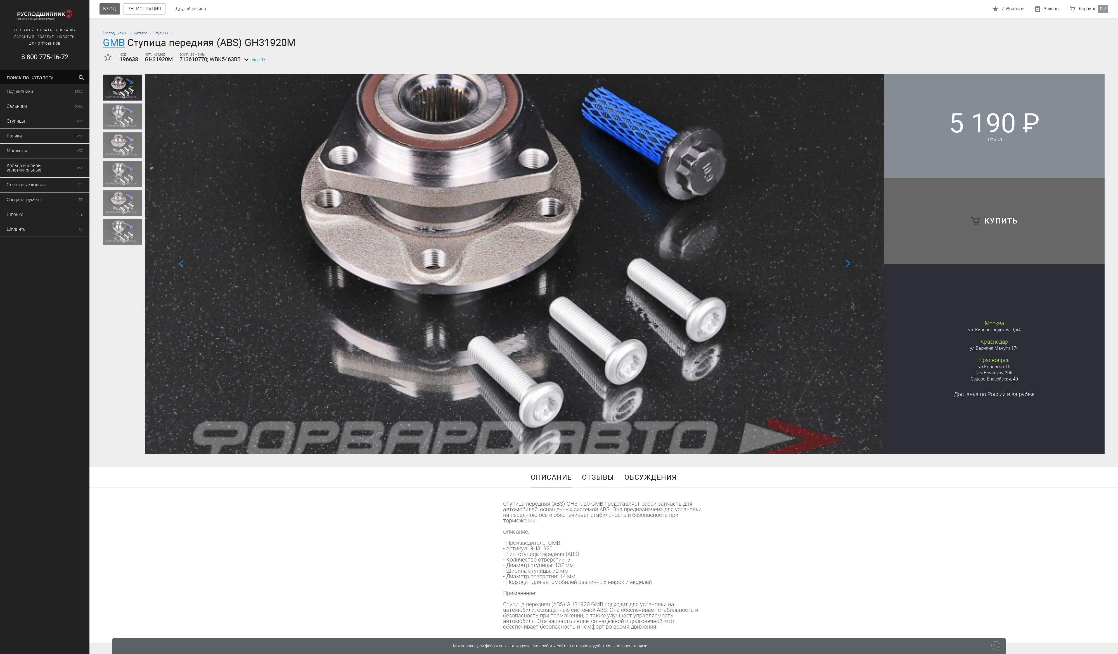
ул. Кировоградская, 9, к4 (994, 329)
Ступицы (161, 33)
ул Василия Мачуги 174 (994, 348)
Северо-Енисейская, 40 (994, 379)
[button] (511, 446)
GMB (114, 43)
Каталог (140, 33)
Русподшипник (115, 33)
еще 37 (253, 59)
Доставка (994, 394)
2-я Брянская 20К (994, 372)
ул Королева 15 (994, 366)
